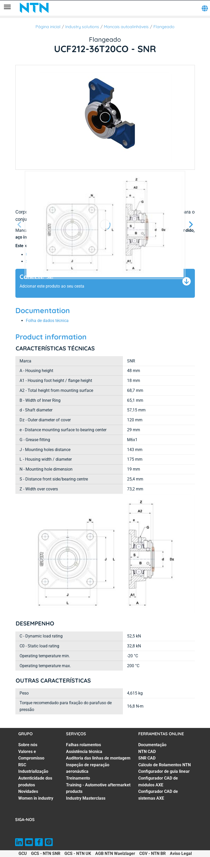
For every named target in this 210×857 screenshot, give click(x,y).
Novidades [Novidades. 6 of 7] (28, 791)
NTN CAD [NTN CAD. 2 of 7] (147, 751)
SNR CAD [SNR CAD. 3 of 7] (146, 758)
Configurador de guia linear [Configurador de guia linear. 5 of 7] (164, 771)
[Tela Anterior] (19, 225)
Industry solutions (82, 26)
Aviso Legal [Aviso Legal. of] (181, 853)
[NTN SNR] (34, 8)
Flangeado (164, 26)
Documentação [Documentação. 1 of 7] (152, 744)
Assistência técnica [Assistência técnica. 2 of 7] (84, 751)
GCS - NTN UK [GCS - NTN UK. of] (77, 853)
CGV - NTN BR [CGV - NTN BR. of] (152, 853)
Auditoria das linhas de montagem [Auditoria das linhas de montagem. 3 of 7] (98, 758)
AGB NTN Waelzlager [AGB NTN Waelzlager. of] (115, 853)
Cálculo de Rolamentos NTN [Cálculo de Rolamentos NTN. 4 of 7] (164, 764)
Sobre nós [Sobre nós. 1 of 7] (27, 744)
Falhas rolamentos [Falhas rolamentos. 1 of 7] (83, 744)
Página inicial (48, 26)
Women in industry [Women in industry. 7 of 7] (35, 798)
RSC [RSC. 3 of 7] (22, 764)
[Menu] (7, 8)
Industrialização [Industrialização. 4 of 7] (33, 771)
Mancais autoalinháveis (126, 26)
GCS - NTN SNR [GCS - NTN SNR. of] (45, 853)
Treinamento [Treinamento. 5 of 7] (78, 778)
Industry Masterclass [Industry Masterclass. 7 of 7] (85, 798)
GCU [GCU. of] (23, 853)
